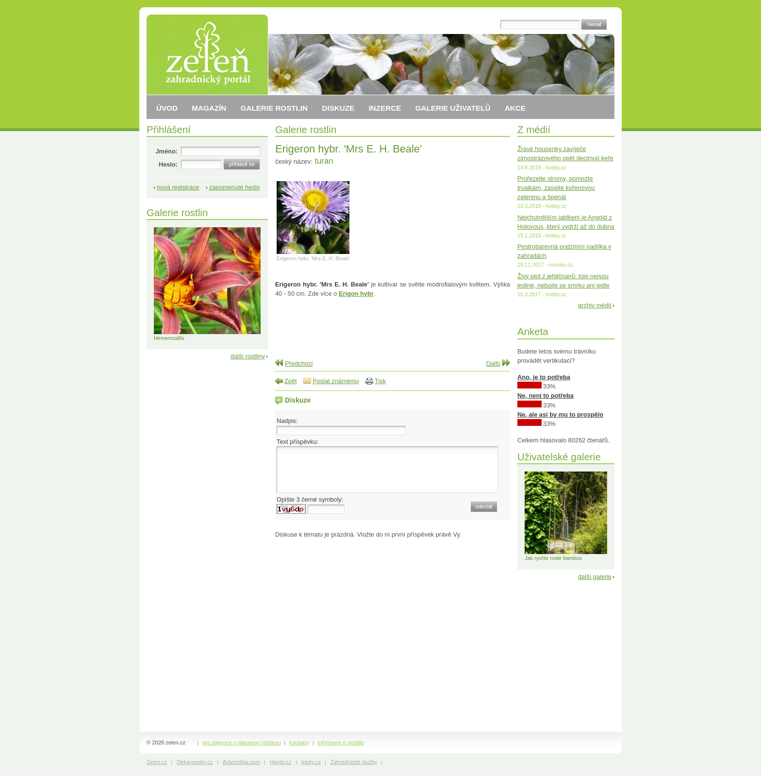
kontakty (299, 742)
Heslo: (168, 164)
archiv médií (595, 305)
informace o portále (341, 742)
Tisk (380, 381)
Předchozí (299, 363)
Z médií (533, 129)
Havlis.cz (281, 762)
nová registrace (178, 187)
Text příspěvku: (297, 441)
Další (493, 363)
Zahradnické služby (354, 762)
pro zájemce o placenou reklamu (241, 742)
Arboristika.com (241, 762)
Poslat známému (336, 381)
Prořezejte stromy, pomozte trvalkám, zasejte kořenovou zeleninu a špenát (556, 188)
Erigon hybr (356, 293)
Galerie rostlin (305, 129)
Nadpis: (287, 420)
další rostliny (248, 356)
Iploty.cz (311, 762)
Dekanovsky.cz (195, 762)
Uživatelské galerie (559, 456)
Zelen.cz (157, 762)
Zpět (290, 381)
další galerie (595, 576)
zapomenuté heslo (234, 187)
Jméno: (166, 151)
